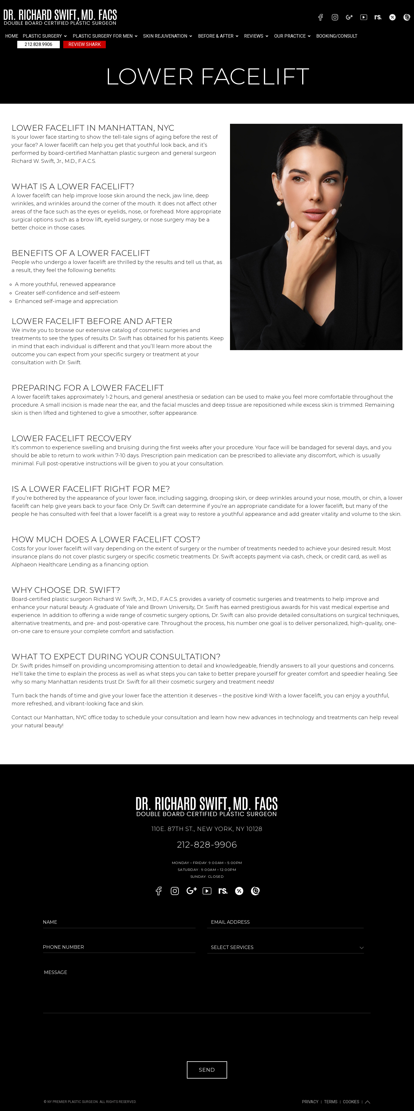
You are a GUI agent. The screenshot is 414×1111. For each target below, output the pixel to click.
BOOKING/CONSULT (336, 36)
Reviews (257, 36)
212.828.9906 (38, 44)
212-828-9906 (207, 843)
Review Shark (84, 44)
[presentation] (88, 1041)
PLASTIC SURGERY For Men (106, 36)
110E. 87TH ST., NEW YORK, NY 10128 (207, 828)
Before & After (219, 36)
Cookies (352, 1093)
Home (11, 36)
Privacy (316, 1093)
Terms (334, 1093)
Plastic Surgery (45, 36)
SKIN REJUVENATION (168, 36)
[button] (45, 36)
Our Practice (293, 36)
